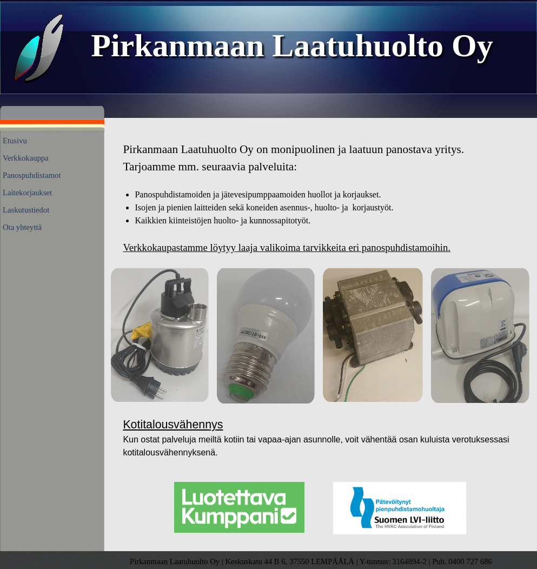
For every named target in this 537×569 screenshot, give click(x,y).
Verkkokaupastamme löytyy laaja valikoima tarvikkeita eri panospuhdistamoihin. (286, 247)
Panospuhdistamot (32, 175)
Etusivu (15, 140)
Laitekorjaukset (27, 192)
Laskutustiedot (26, 210)
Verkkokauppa (26, 158)
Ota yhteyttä (22, 227)
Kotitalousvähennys (173, 424)
